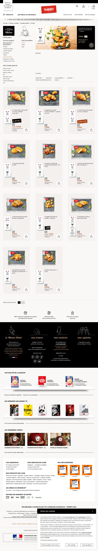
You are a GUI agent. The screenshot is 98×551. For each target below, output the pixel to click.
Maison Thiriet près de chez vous (37, 343)
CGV (37, 511)
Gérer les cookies (86, 532)
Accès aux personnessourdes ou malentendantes (61, 359)
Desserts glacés (10, 481)
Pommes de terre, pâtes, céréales (22, 479)
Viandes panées (24, 23)
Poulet (33, 23)
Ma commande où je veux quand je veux (37, 348)
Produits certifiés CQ (8, 80)
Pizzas (53, 475)
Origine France (7, 68)
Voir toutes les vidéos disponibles (13, 452)
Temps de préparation (43, 80)
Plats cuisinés (21, 477)
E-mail (61, 356)
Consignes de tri (12, 513)
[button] (83, 6)
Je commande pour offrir (35, 469)
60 (23, 302)
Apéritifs (20, 475)
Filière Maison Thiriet (8, 70)
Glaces (49, 479)
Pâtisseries (19, 481)
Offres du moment (11, 475)
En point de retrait (11, 467)
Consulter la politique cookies (48, 540)
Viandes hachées (7, 50)
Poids (56, 80)
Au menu (8, 490)
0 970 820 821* (61, 344)
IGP (4, 83)
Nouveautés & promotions (7, 43)
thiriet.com (9, 511)
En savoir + (39, 497)
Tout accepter (87, 545)
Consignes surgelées (40, 465)
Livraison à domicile (33, 467)
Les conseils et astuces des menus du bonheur (26, 490)
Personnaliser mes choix (50, 545)
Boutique (29, 483)
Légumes (8, 479)
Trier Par (39, 78)
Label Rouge (6, 78)
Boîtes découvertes (20, 483)
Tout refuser (71, 545)
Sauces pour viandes (8, 59)
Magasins (30, 465)
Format (70, 78)
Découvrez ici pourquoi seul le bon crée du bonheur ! (14, 344)
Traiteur (5, 55)
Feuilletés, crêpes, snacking (42, 475)
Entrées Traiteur (28, 475)
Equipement (59, 78)
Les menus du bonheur (27, 15)
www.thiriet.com (70, 517)
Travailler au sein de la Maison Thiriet (84, 343)
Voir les (48, 78)
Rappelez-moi (61, 353)
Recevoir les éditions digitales (12, 395)
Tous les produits (8, 40)
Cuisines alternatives (41, 481)
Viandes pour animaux (9, 61)
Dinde (23, 44)
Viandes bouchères (8, 48)
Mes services (67, 14)
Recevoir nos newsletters (30, 395)
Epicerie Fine (9, 483)
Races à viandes (7, 72)
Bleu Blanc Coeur (7, 76)
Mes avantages (90, 14)
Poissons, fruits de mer (32, 477)
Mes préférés (78, 14)
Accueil (5, 23)
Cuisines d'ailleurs (11, 477)
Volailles (5, 46)
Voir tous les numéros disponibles (14, 423)
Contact (27, 513)
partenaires (82, 517)
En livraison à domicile (12, 465)
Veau (23, 46)
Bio (4, 74)
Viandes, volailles (14, 23)
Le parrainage (10, 469)
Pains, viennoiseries (29, 481)
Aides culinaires (37, 479)
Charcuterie (6, 53)
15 (19, 302)
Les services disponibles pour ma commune (24, 511)
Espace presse (20, 513)
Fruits (44, 479)
